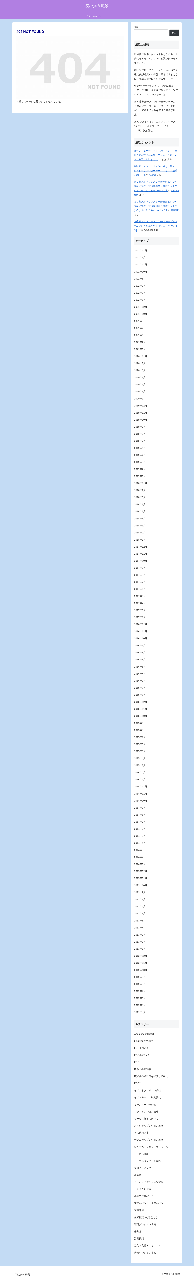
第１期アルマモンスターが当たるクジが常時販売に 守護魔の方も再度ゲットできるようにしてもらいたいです (155, 186)
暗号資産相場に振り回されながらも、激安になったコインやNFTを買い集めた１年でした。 (156, 58)
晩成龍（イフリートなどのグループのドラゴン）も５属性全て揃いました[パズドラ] (156, 226)
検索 (136, 27)
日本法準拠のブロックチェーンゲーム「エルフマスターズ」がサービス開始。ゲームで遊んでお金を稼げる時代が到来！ (156, 108)
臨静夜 (175, 210)
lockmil (152, 175)
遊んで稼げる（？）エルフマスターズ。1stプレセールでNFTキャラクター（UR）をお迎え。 (156, 126)
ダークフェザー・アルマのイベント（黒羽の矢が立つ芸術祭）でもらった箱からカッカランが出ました (155, 155)
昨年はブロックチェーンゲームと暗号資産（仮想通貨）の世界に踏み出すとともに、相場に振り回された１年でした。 (156, 74)
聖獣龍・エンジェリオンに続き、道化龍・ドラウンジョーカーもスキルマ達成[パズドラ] (155, 170)
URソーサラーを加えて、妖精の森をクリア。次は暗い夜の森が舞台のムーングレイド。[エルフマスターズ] (156, 90)
